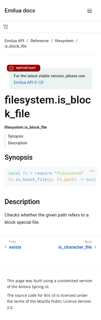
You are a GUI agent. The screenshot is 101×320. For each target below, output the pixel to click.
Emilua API (14, 40)
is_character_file (75, 247)
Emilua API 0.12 (28, 82)
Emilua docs (20, 10)
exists (15, 247)
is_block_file (16, 46)
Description (17, 143)
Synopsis (15, 136)
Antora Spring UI (33, 286)
